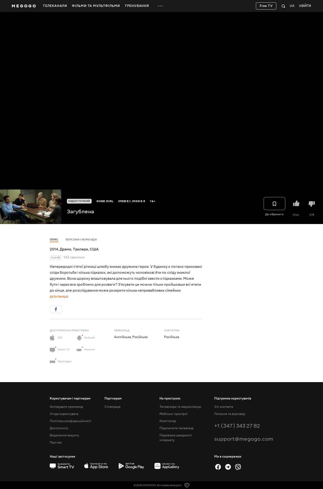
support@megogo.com (243, 439)
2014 (54, 249)
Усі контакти (223, 407)
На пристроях (169, 398)
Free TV (266, 6)
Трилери (80, 249)
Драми (65, 249)
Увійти (305, 6)
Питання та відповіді (229, 414)
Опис (54, 239)
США (94, 249)
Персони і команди (81, 239)
